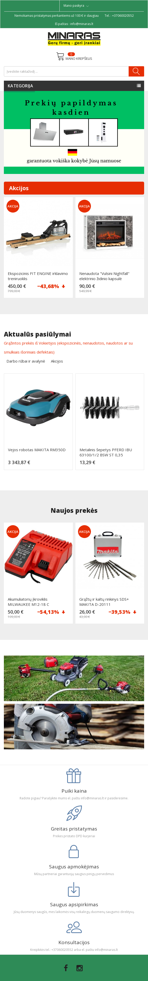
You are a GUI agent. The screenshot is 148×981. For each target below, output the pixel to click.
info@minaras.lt (81, 24)
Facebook (66, 968)
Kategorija (20, 86)
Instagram (79, 968)
